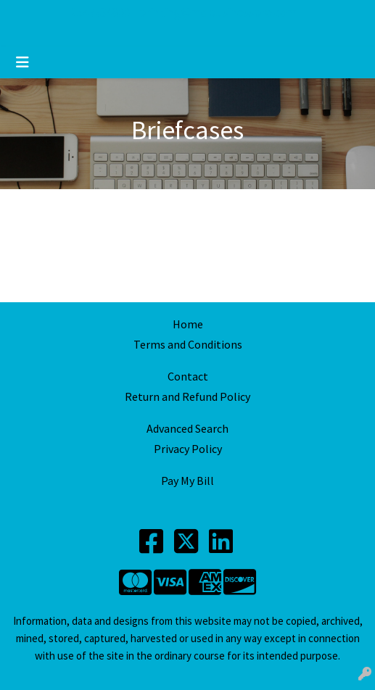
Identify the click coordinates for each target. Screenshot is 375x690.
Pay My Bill (187, 480)
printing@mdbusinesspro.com (218, 12)
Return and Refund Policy (187, 396)
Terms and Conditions (187, 344)
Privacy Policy (188, 448)
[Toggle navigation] (22, 62)
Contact (188, 376)
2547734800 (100, 12)
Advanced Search (187, 428)
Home (188, 324)
